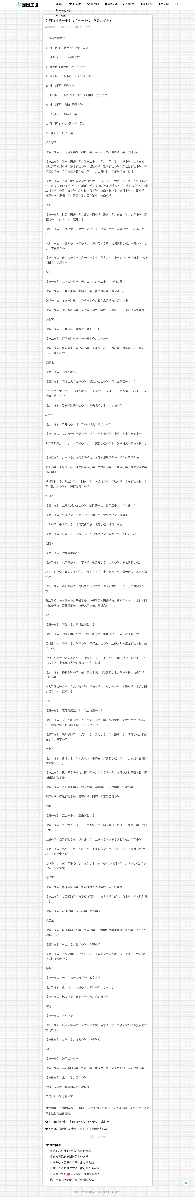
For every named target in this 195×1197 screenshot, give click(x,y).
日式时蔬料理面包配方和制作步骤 (70, 1150)
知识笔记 (165, 5)
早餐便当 (113, 5)
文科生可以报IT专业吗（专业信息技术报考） (85, 1121)
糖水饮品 (147, 5)
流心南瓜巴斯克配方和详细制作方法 (72, 1179)
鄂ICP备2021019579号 (87, 1192)
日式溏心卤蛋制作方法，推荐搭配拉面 (73, 1162)
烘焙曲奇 (130, 5)
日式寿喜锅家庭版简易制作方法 (69, 1156)
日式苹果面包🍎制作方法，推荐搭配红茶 (75, 1174)
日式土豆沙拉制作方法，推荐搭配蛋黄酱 (74, 1168)
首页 (62, 5)
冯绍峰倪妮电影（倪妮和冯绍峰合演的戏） (84, 1128)
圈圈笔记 (50, 27)
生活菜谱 (78, 5)
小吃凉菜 (95, 5)
